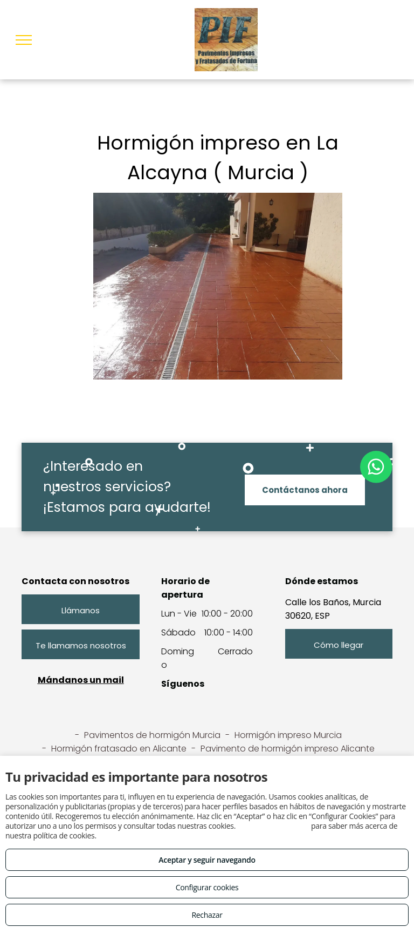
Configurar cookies (207, 887)
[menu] (24, 40)
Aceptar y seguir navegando (206, 860)
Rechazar (206, 915)
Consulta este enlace (273, 826)
